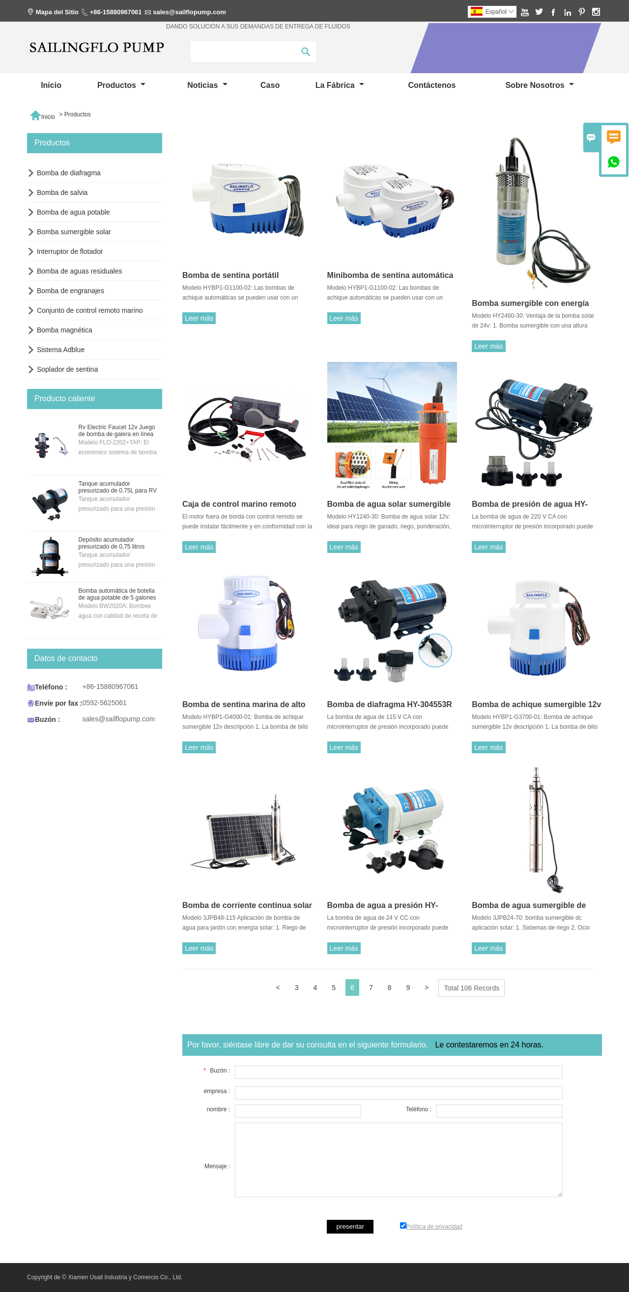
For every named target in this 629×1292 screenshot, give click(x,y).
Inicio (51, 85)
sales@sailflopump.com (189, 12)
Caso (270, 85)
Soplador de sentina (67, 369)
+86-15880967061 (116, 12)
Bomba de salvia (62, 192)
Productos (121, 85)
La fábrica (339, 85)
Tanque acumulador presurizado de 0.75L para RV (117, 487)
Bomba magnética (64, 330)
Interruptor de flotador (70, 251)
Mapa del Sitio (57, 12)
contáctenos (432, 85)
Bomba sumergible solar (74, 232)
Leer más (199, 318)
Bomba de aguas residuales (79, 271)
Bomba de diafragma (69, 173)
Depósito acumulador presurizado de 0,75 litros (111, 543)
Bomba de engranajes (70, 291)
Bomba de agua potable (73, 212)
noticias (207, 85)
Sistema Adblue (61, 350)
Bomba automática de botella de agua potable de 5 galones (117, 594)
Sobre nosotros (540, 85)
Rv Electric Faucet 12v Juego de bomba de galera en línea (116, 431)
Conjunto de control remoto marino (90, 310)
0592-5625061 (104, 703)
